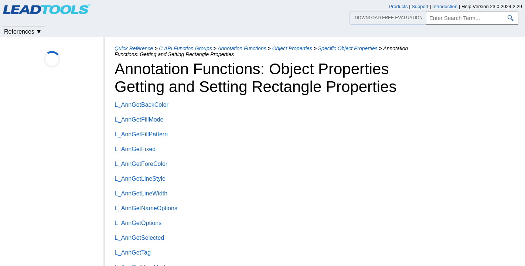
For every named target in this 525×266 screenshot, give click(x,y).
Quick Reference (134, 48)
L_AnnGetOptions (138, 223)
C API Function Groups (185, 48)
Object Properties (292, 48)
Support (420, 6)
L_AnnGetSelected (139, 238)
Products (398, 6)
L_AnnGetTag (133, 252)
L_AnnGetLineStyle (140, 178)
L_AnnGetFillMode (139, 119)
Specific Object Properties (348, 48)
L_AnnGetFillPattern (141, 134)
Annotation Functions (242, 48)
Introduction (444, 6)
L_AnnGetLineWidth (141, 193)
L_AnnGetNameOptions (146, 208)
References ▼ (23, 31)
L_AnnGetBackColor (141, 105)
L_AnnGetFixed (135, 149)
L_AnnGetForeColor (141, 164)
